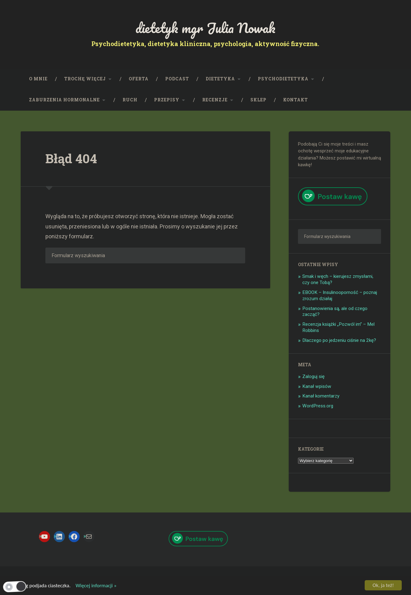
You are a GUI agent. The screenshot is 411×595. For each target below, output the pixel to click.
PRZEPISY (166, 100)
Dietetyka (220, 79)
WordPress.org (317, 406)
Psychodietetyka (283, 79)
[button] (15, 586)
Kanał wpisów (316, 386)
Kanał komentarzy (320, 396)
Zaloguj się (313, 376)
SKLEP (258, 100)
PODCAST (177, 79)
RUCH (130, 100)
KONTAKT (295, 100)
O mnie (38, 79)
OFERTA (139, 79)
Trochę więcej (85, 79)
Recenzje (215, 100)
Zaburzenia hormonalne (64, 100)
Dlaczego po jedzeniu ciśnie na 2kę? (339, 340)
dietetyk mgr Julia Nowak (205, 28)
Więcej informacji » (94, 586)
